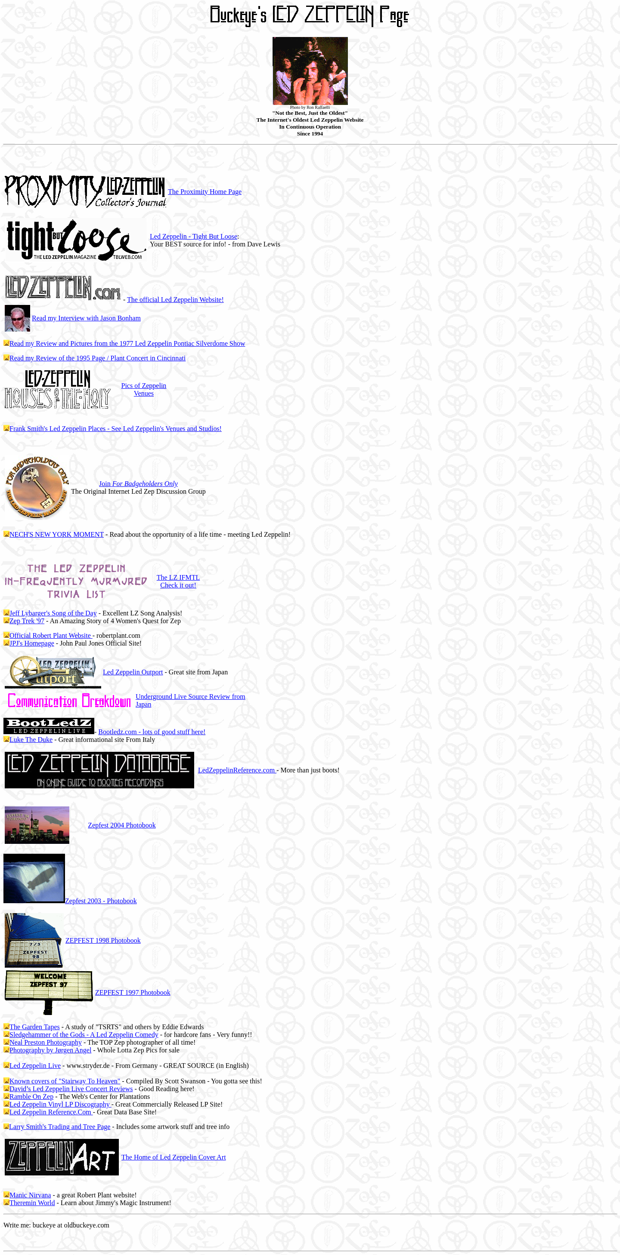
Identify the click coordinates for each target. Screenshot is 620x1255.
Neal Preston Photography (45, 1042)
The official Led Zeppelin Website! (175, 299)
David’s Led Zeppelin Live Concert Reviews (71, 1088)
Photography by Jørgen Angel (50, 1050)
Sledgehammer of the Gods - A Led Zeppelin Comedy (83, 1034)
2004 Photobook (121, 825)
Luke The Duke (31, 739)
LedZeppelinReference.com (237, 770)
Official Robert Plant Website (51, 635)
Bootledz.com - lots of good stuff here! (151, 731)
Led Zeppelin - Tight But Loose (193, 236)
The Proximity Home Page (205, 191)
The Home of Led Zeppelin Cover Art (173, 1157)
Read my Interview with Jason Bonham (86, 318)
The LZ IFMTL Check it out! (178, 581)
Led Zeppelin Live (35, 1065)
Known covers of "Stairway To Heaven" (64, 1081)
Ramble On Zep (31, 1096)
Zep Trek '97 (26, 620)
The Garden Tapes (34, 1026)
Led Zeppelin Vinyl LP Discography (60, 1104)
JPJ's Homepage (31, 643)
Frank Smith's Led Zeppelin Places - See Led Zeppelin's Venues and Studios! (115, 428)
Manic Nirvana (30, 1195)
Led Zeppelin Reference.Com (51, 1112)
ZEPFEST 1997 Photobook (132, 992)
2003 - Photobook (101, 900)
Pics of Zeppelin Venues (143, 389)
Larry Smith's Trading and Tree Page (59, 1126)
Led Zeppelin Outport (133, 672)
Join (138, 483)
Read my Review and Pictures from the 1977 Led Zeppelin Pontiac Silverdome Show (127, 343)
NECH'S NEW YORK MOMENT (56, 534)
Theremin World (32, 1202)
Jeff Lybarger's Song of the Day (53, 613)
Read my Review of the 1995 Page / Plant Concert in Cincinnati (97, 358)
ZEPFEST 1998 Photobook (103, 940)
